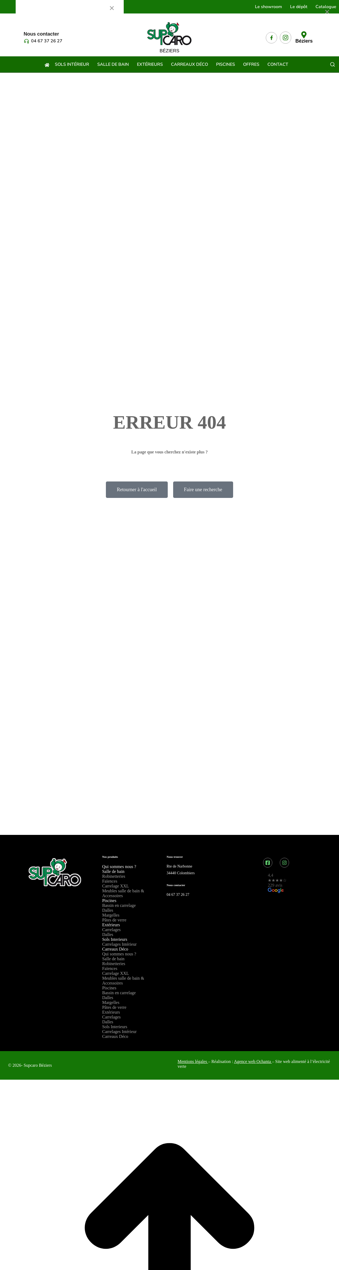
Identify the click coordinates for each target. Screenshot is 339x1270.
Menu (29, 8)
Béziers (304, 41)
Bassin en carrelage (119, 905)
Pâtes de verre (114, 920)
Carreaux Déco (115, 949)
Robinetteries (113, 876)
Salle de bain (113, 871)
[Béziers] (303, 34)
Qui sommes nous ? (119, 866)
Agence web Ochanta (253, 1061)
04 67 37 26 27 (46, 41)
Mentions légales (192, 1061)
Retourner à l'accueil (137, 489)
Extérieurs (111, 925)
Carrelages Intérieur (119, 944)
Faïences (109, 881)
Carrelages (111, 929)
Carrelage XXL (115, 886)
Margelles (110, 915)
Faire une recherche (203, 489)
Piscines (109, 900)
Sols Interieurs (114, 939)
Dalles (107, 910)
